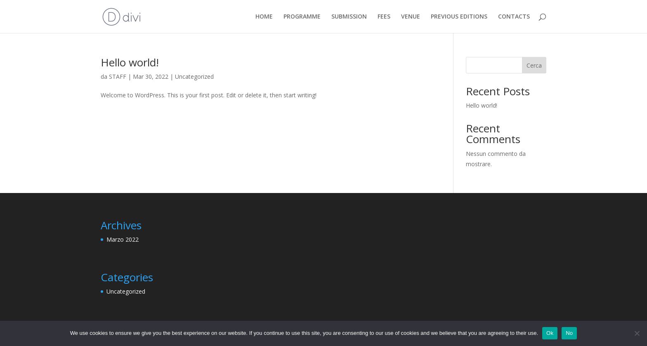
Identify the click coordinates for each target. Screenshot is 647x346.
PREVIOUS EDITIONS (459, 17)
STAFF (117, 76)
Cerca (534, 65)
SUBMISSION (349, 17)
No (569, 333)
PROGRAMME (302, 17)
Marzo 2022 (122, 239)
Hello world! (130, 62)
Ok (549, 333)
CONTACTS (514, 17)
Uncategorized (194, 76)
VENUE (410, 17)
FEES (384, 17)
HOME (264, 17)
